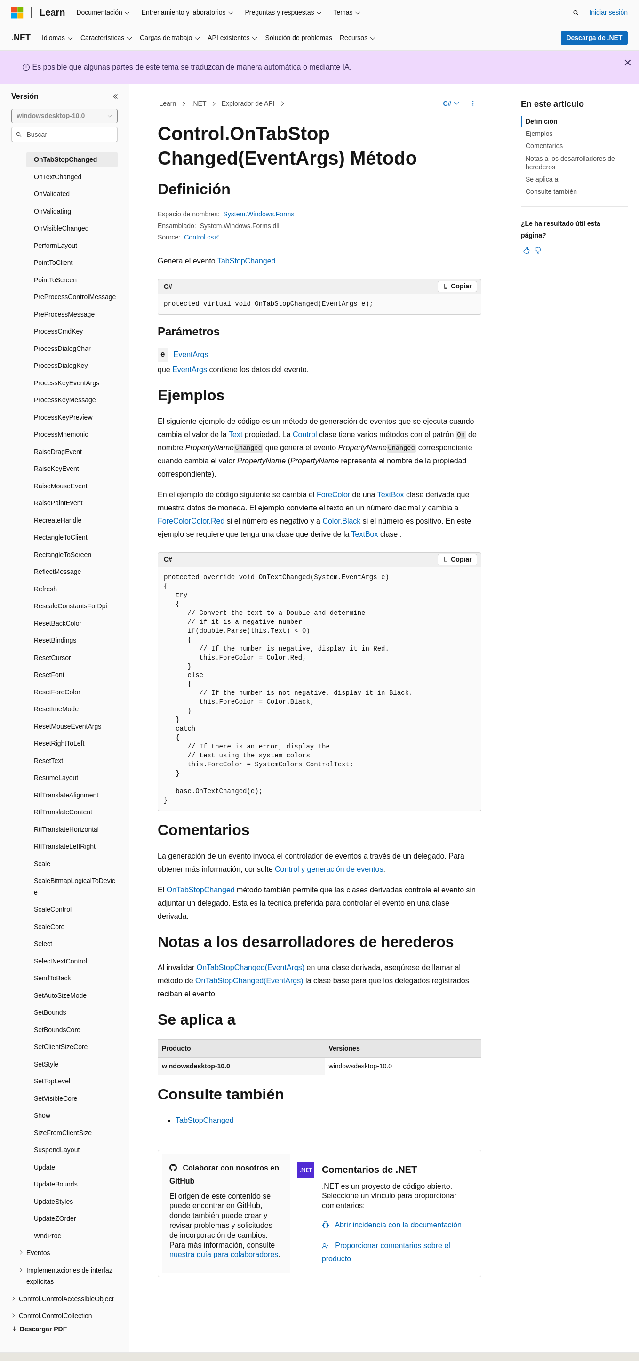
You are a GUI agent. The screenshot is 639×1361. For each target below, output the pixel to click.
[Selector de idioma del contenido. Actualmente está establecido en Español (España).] (48, 1345)
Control (305, 434)
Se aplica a (542, 179)
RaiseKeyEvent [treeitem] (56, 468)
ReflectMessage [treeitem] (57, 571)
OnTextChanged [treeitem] (57, 177)
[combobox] (64, 116)
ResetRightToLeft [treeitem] (59, 743)
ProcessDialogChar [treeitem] (62, 348)
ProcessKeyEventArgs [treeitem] (66, 383)
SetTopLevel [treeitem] (52, 1081)
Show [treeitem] (42, 1115)
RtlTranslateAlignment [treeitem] (66, 795)
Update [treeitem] (44, 1167)
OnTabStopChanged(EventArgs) (250, 967)
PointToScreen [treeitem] (55, 280)
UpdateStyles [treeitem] (53, 1201)
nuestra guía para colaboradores (223, 1254)
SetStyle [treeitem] (46, 1064)
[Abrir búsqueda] (576, 12)
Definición (542, 121)
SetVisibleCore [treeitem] (55, 1098)
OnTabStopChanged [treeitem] (65, 159)
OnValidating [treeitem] (52, 211)
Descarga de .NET (594, 37)
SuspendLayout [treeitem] (57, 1150)
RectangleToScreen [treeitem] (62, 554)
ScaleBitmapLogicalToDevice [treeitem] (74, 886)
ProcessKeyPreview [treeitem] (63, 417)
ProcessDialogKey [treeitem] (61, 365)
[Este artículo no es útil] (537, 250)
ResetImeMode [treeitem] (56, 709)
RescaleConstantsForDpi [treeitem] (70, 606)
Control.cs (199, 237)
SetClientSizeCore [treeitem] (61, 1047)
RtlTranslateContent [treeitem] (63, 812)
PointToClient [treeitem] (53, 262)
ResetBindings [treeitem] (55, 640)
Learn (168, 103)
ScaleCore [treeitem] (49, 927)
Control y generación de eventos (329, 869)
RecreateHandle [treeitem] (57, 520)
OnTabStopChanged (201, 890)
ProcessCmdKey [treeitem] (58, 331)
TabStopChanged (246, 261)
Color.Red (207, 521)
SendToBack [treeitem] (52, 978)
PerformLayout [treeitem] (55, 245)
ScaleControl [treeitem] (53, 909)
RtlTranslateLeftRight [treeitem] (65, 846)
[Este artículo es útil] (526, 250)
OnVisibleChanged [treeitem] (61, 228)
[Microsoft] (17, 13)
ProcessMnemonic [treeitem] (61, 434)
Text (235, 434)
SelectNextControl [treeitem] (60, 961)
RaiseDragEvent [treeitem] (58, 451)
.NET (199, 103)
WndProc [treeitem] (47, 1236)
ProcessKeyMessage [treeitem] (65, 400)
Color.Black (341, 521)
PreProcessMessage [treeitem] (64, 314)
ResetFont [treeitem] (49, 674)
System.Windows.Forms (259, 214)
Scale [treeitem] (42, 864)
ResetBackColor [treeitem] (57, 623)
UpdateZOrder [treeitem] (55, 1218)
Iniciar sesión (608, 12)
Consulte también (551, 191)
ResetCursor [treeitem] (52, 657)
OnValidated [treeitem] (52, 194)
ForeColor (333, 495)
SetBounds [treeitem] (50, 1012)
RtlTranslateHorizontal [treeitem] (66, 829)
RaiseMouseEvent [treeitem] (61, 486)
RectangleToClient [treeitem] (61, 537)
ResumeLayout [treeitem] (56, 777)
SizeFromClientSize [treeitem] (63, 1133)
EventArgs (191, 354)
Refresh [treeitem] (45, 589)
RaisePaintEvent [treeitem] (58, 503)
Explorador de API (248, 103)
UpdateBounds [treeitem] (56, 1184)
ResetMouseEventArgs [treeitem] (67, 726)
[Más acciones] (473, 103)
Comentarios (544, 146)
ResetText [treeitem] (48, 760)
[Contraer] (115, 96)
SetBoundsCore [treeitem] (57, 1030)
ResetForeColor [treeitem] (57, 692)
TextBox (390, 495)
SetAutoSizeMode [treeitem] (60, 995)
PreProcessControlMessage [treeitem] (75, 297)
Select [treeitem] (43, 943)
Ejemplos (539, 133)
